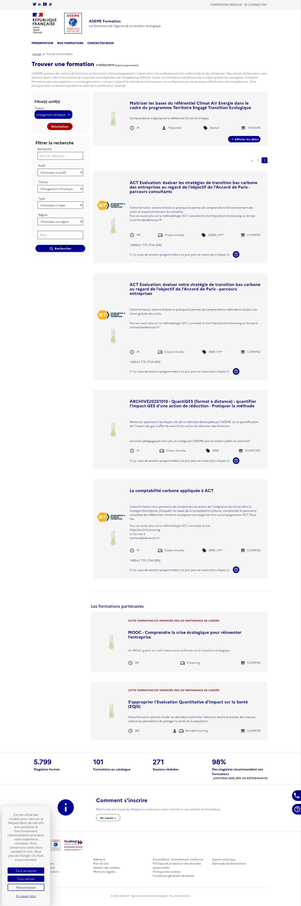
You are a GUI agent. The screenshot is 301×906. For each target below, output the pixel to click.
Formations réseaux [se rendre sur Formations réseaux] (226, 4)
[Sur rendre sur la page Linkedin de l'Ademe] (39, 4)
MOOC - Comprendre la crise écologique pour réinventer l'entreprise (185, 634)
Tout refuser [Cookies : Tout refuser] (26, 879)
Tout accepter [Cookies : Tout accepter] (26, 870)
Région (43, 215)
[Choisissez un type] (60, 205)
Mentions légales (104, 871)
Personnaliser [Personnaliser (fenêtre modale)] (26, 887)
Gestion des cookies (106, 867)
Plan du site (100, 863)
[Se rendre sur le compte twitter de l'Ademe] (34, 4)
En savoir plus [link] (26, 896)
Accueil (37, 54)
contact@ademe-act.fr (147, 220)
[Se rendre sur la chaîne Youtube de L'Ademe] (45, 4)
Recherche (45, 149)
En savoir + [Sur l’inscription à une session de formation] (108, 818)
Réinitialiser (60, 126)
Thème (43, 182)
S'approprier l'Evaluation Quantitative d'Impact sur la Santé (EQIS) (188, 704)
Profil (41, 166)
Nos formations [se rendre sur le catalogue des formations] (70, 43)
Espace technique (223, 859)
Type (41, 198)
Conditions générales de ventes (173, 876)
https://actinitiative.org (226, 216)
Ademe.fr (99, 859)
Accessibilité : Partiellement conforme (178, 859)
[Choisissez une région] (60, 221)
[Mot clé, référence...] (60, 156)
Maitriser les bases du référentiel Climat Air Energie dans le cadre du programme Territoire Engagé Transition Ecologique (190, 105)
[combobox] (60, 235)
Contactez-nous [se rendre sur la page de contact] (100, 43)
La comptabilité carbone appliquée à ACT (171, 490)
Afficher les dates (244, 139)
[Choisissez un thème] (60, 188)
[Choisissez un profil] (60, 172)
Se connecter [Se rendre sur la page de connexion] (255, 4)
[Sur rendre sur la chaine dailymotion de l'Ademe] (50, 4)
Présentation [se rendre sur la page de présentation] (42, 43)
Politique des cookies (167, 871)
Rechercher (60, 248)
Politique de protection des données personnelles (177, 865)
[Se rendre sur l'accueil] (57, 23)
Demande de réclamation (229, 863)
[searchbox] (60, 235)
